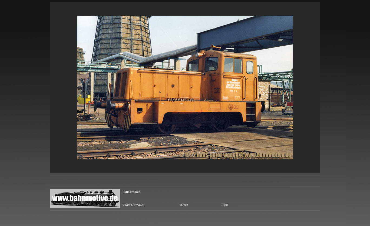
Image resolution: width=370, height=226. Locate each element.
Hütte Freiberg (131, 191)
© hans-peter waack (133, 204)
